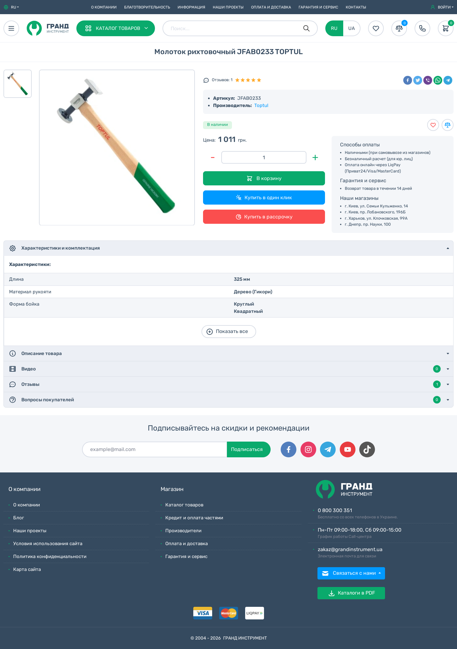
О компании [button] (24, 489)
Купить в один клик (264, 198)
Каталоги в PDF (351, 593)
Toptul (261, 105)
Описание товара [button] (35, 353)
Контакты (356, 7)
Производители (183, 530)
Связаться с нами (349, 573)
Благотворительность (147, 7)
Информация (191, 7)
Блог (18, 518)
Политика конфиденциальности (49, 556)
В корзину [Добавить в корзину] (264, 178)
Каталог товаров (184, 505)
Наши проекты (228, 7)
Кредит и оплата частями (194, 518)
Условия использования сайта (47, 543)
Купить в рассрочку (264, 217)
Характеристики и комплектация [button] (54, 248)
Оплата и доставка (271, 7)
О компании (104, 7)
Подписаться (247, 449)
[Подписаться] (154, 449)
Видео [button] (225, 369)
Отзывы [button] (225, 384)
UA (351, 28)
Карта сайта (27, 569)
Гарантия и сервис (318, 7)
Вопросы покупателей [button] (225, 400)
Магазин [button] (172, 489)
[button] (11, 7)
